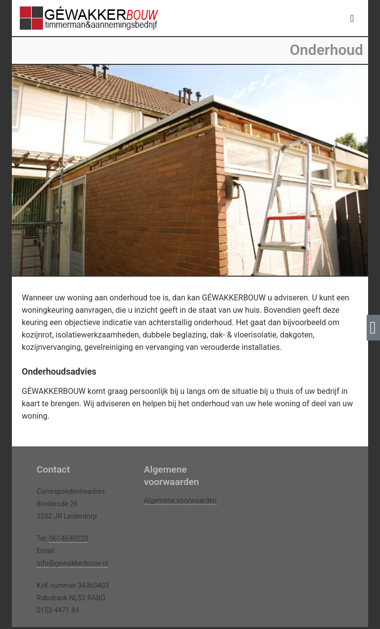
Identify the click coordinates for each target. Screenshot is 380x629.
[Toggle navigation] (352, 18)
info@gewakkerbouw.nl (72, 563)
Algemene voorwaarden (180, 500)
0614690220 (68, 538)
